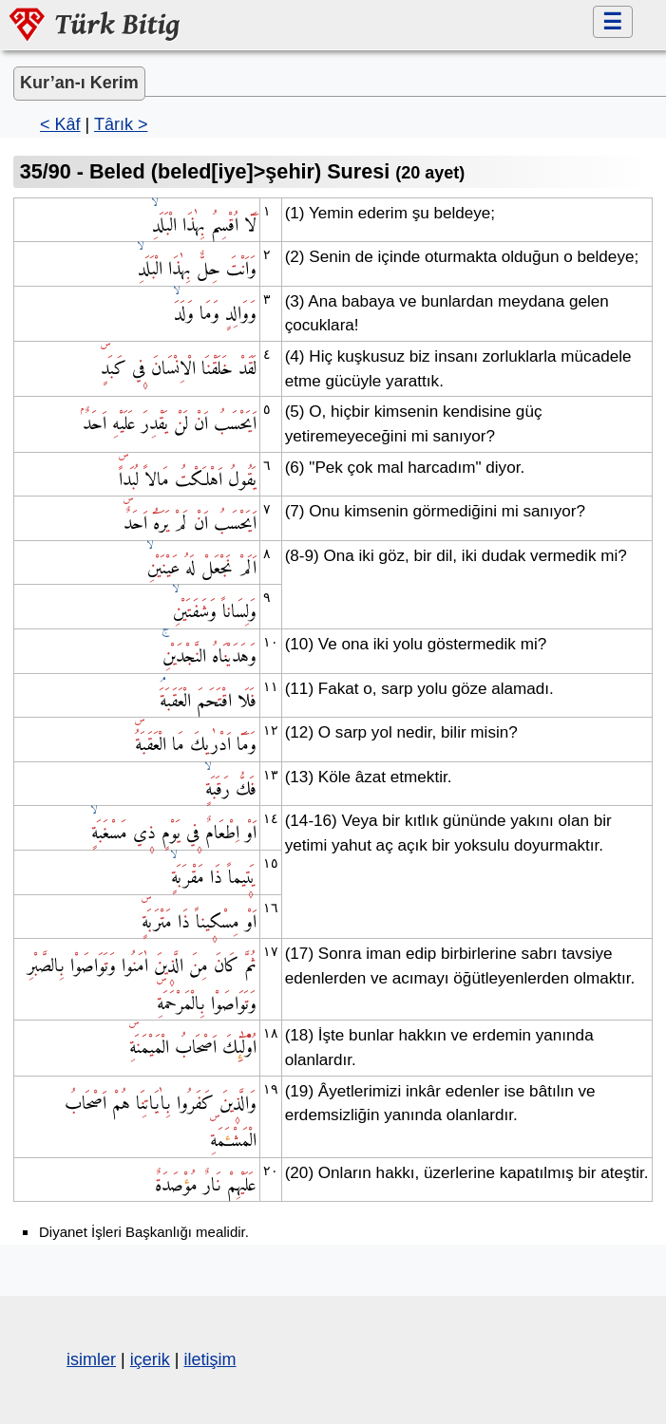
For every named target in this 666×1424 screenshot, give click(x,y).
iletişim (209, 1359)
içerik (150, 1359)
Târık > (121, 124)
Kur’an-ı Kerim (79, 82)
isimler (91, 1359)
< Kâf (60, 124)
